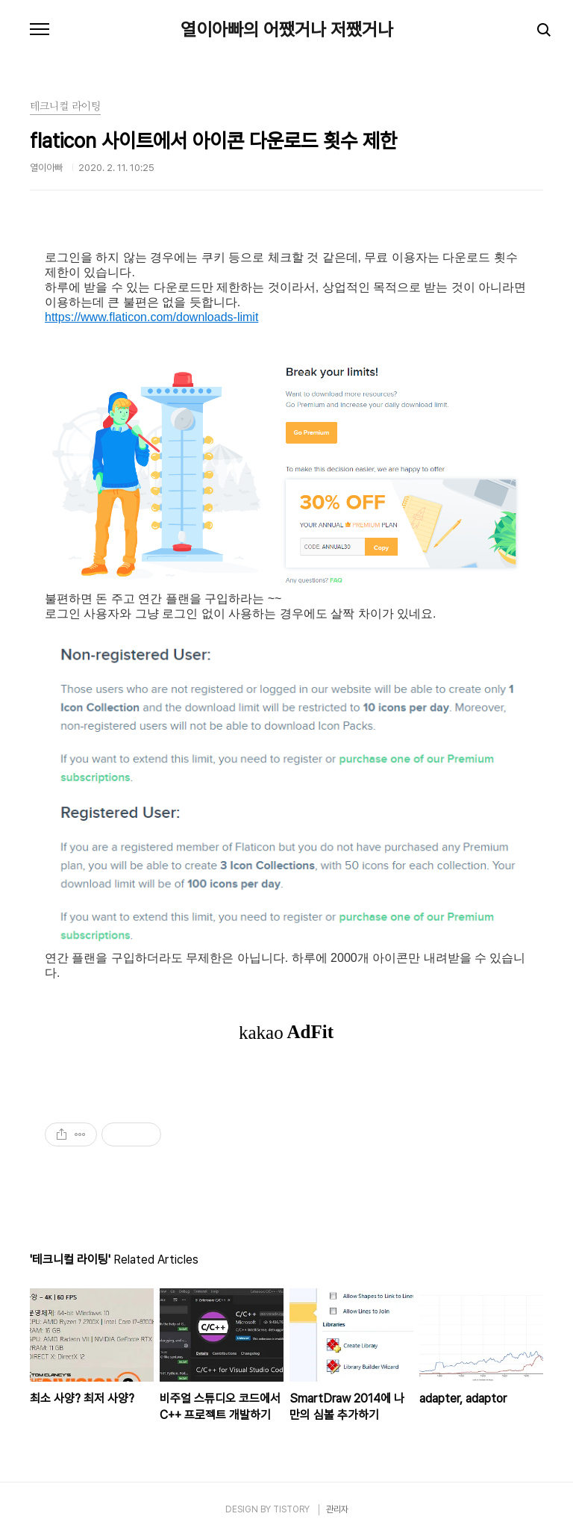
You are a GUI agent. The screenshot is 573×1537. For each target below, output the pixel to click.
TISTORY (291, 1509)
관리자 (337, 1509)
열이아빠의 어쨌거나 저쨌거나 (287, 30)
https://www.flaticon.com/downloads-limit (151, 317)
